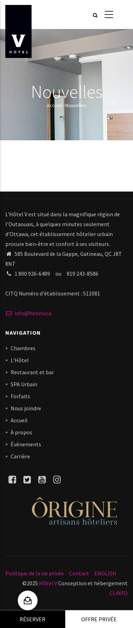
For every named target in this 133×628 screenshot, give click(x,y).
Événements (26, 444)
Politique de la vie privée (34, 573)
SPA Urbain (24, 384)
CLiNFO (119, 593)
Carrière (20, 456)
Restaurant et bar (32, 372)
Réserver (32, 619)
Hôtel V (48, 583)
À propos (21, 432)
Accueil (54, 105)
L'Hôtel (20, 360)
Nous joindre (26, 408)
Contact (79, 573)
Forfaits (20, 396)
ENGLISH (105, 573)
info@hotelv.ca (28, 313)
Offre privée (99, 619)
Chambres (23, 348)
